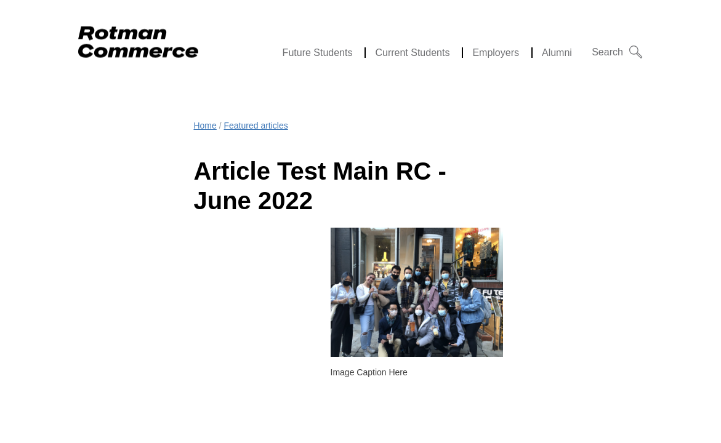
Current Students (412, 52)
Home (204, 125)
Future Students (318, 52)
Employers (495, 52)
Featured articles (256, 125)
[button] (617, 52)
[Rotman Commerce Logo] (139, 38)
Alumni (557, 52)
